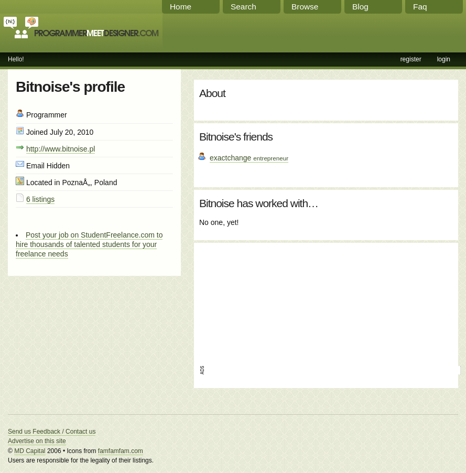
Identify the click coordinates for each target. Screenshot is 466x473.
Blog (360, 6)
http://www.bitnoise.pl (60, 149)
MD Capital (29, 451)
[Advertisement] (263, 300)
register (410, 59)
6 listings (40, 199)
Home (180, 6)
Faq (420, 6)
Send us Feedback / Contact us (51, 431)
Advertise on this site (37, 441)
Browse (304, 6)
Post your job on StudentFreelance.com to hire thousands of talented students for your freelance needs (89, 244)
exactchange (249, 158)
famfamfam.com (120, 451)
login (443, 59)
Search (243, 6)
